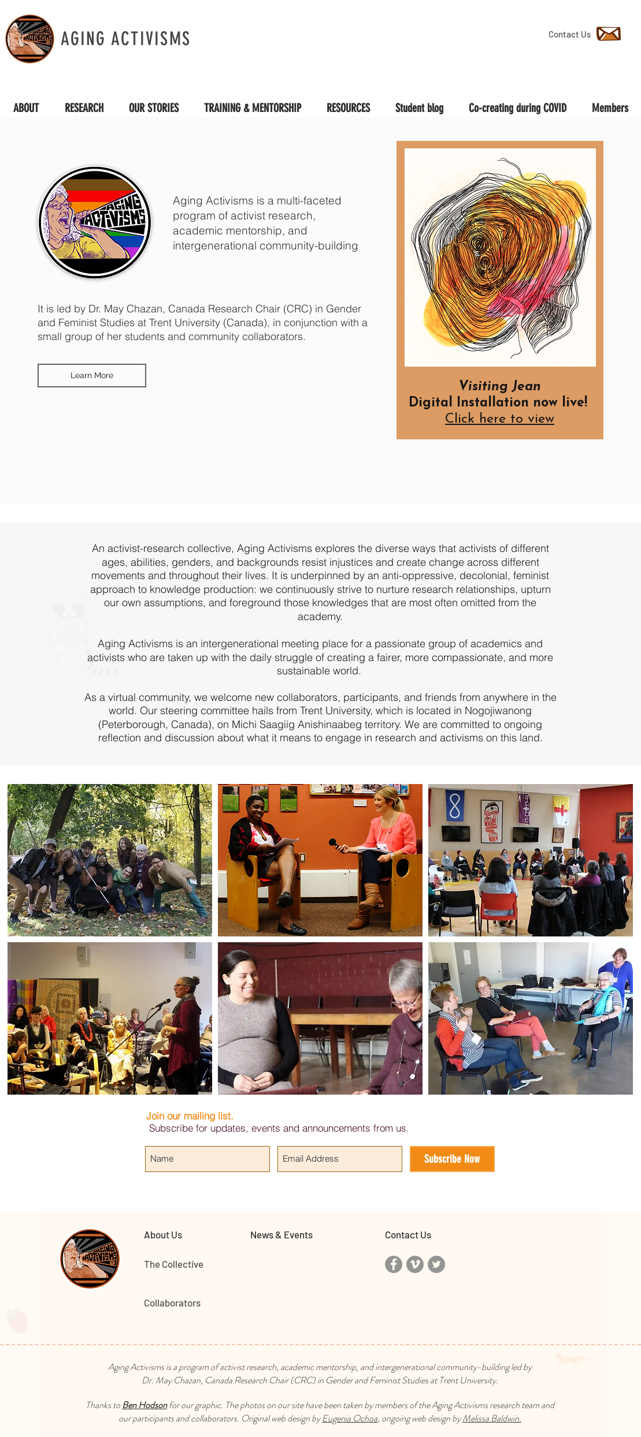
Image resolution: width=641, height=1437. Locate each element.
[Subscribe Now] (452, 1159)
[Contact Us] (569, 34)
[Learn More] (92, 375)
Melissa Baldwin (490, 1418)
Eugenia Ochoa (349, 1418)
